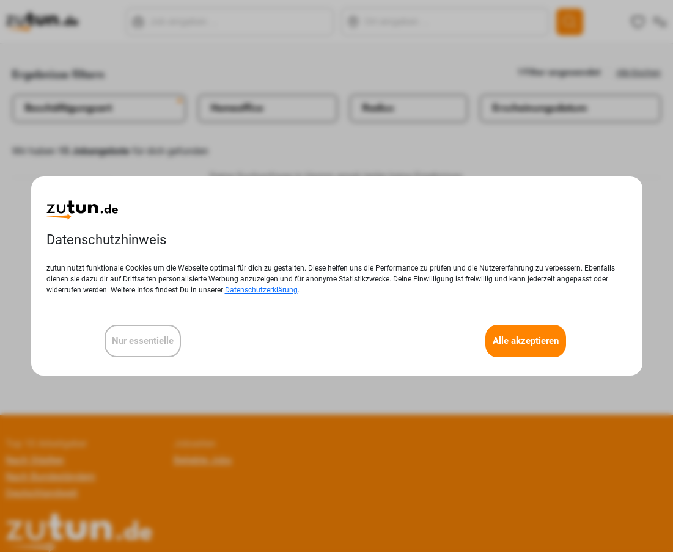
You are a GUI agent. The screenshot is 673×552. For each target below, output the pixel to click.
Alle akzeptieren (526, 340)
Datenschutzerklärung (261, 290)
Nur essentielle (143, 340)
